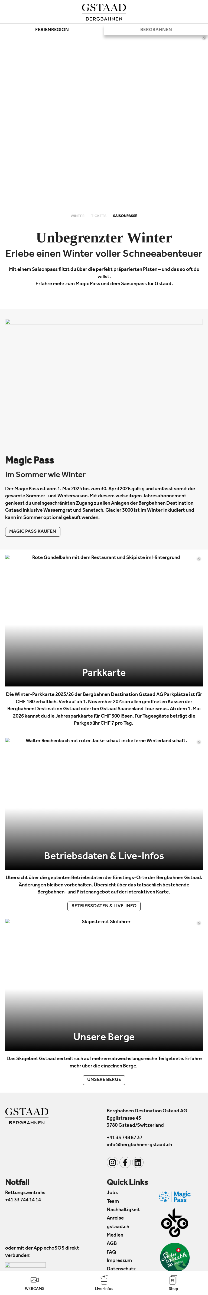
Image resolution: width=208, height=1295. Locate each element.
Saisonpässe (125, 216)
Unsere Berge (104, 1080)
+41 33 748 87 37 (124, 1138)
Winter (78, 216)
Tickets (99, 216)
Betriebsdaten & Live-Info (104, 906)
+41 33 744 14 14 (23, 1200)
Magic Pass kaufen (32, 532)
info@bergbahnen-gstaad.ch (139, 1145)
